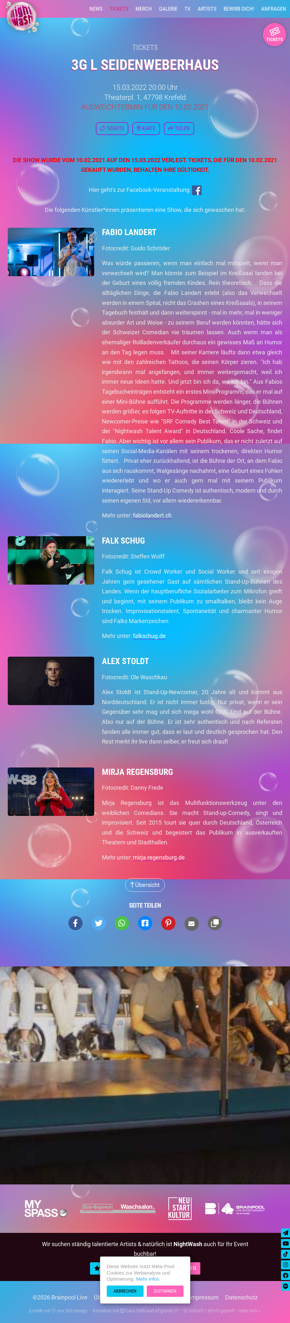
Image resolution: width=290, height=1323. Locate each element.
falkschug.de (149, 635)
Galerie (168, 8)
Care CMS (132, 1310)
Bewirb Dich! (239, 8)
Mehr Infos (147, 1279)
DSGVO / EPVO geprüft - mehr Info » (222, 1310)
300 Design (76, 1310)
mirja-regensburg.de (159, 857)
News (96, 8)
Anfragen (273, 8)
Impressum (204, 1297)
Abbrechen (125, 1291)
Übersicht (145, 884)
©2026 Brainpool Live (60, 1297)
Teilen (179, 128)
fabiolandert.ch (152, 515)
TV (188, 8)
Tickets (119, 8)
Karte (146, 128)
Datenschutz (241, 1297)
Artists (207, 8)
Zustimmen (165, 1291)
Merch (143, 8)
